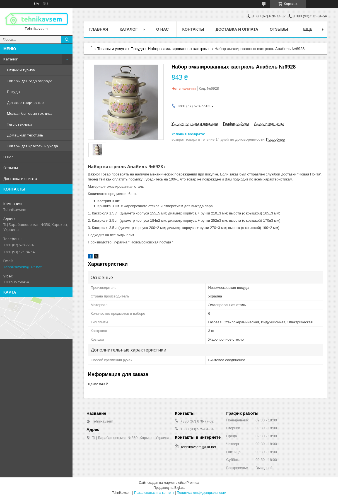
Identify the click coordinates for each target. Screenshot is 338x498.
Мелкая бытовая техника (29, 113)
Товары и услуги (112, 49)
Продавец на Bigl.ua (169, 488)
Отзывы (10, 167)
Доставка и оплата (20, 178)
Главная (98, 29)
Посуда (13, 91)
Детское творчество (25, 102)
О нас (8, 156)
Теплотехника (19, 124)
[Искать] (67, 39)
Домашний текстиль (25, 135)
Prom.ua (193, 483)
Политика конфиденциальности (201, 493)
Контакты (193, 29)
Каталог (10, 59)
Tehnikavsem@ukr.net (22, 266)
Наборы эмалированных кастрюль (179, 49)
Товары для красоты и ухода (32, 145)
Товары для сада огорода (29, 80)
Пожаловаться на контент (154, 493)
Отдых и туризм (21, 69)
